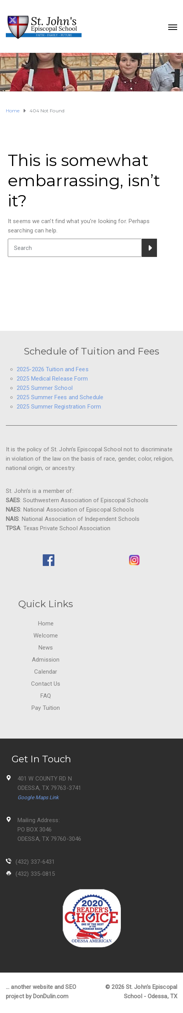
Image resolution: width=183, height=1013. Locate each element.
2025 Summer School (45, 387)
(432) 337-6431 (35, 861)
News (45, 647)
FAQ (45, 695)
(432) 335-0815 (35, 873)
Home (46, 623)
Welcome (45, 635)
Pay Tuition (45, 707)
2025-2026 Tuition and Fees (53, 369)
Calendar (45, 671)
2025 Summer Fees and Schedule (60, 397)
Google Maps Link (38, 797)
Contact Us (45, 683)
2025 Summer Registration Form (59, 406)
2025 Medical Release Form (52, 378)
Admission (45, 659)
